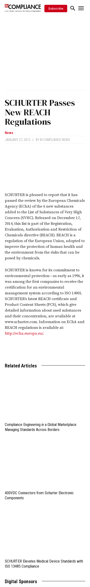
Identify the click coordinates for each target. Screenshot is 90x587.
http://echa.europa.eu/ (24, 333)
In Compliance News (55, 140)
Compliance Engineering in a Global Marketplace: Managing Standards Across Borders (41, 427)
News (9, 133)
